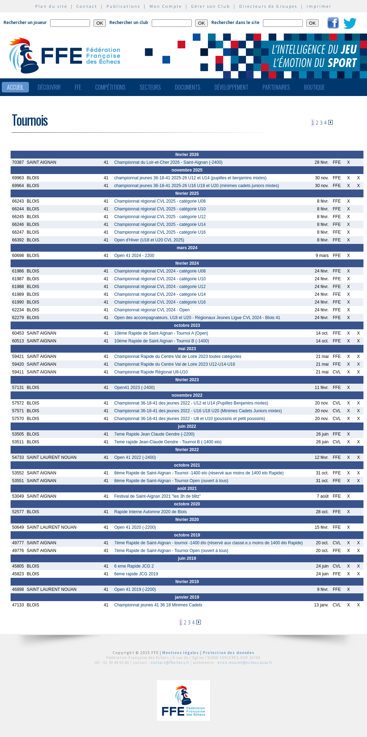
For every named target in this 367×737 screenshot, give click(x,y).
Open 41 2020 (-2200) (135, 527)
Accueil (15, 87)
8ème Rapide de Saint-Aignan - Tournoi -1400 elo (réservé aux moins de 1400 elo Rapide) (199, 473)
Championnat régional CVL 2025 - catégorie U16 (160, 232)
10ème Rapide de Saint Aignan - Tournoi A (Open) (161, 333)
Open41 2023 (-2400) (134, 387)
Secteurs (150, 87)
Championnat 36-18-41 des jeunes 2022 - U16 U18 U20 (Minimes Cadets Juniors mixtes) (198, 410)
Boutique (314, 87)
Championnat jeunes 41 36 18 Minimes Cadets (158, 605)
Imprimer (319, 6)
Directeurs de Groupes (268, 6)
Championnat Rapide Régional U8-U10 (151, 372)
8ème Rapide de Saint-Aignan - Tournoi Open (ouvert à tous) (171, 480)
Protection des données (229, 652)
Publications (123, 6)
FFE (78, 87)
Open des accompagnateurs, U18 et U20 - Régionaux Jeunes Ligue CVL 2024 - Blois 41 (197, 317)
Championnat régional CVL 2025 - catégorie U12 (160, 216)
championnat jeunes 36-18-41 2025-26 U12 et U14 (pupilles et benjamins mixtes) (190, 177)
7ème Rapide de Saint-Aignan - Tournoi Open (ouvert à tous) (171, 550)
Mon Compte (166, 6)
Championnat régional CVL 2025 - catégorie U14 (160, 224)
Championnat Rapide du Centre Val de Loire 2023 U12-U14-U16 (174, 364)
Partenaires (276, 87)
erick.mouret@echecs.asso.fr (245, 662)
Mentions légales (180, 652)
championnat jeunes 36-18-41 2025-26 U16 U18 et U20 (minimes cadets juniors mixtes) (196, 185)
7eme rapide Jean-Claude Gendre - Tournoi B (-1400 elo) (168, 441)
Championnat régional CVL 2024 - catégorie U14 (160, 294)
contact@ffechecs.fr (170, 662)
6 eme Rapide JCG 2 (134, 566)
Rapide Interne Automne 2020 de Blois (150, 511)
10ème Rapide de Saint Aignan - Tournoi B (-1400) (161, 340)
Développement (231, 87)
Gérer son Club (210, 6)
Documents (187, 87)
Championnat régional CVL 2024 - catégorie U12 (160, 286)
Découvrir (49, 87)
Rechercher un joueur (25, 22)
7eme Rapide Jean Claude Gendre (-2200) (154, 434)
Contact (87, 6)
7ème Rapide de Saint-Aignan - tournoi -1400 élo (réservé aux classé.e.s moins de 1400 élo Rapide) (208, 542)
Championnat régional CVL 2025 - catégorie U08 (160, 201)
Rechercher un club (128, 22)
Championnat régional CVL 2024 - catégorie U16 (160, 302)
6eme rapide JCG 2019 (136, 573)
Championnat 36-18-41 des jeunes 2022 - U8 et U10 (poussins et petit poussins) (189, 418)
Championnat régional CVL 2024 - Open (152, 309)
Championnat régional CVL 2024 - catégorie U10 (160, 278)
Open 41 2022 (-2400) (135, 457)
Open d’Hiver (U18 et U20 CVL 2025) (149, 240)
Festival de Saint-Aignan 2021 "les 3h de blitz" (157, 496)
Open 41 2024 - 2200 (134, 255)
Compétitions (110, 87)
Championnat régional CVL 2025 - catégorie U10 (160, 208)
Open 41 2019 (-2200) (135, 589)
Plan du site (51, 6)
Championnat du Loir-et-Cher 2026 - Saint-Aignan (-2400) (168, 162)
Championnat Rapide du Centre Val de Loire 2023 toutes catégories (177, 356)
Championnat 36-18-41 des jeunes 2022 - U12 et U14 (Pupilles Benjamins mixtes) (191, 403)
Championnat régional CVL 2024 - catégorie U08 (160, 271)
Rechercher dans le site (235, 22)
